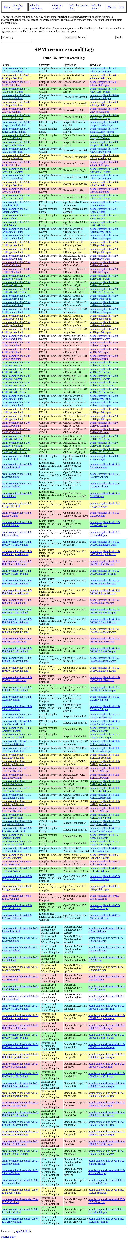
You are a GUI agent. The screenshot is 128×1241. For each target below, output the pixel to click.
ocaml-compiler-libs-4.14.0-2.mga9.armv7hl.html (17, 723)
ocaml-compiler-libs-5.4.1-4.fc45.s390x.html (16, 83)
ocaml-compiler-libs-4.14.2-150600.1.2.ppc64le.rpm (105, 669)
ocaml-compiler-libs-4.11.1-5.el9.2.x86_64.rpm (105, 783)
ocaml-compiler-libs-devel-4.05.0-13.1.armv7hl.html (20, 1220)
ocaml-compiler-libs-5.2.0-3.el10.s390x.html (16, 424)
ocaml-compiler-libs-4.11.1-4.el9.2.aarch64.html (17, 796)
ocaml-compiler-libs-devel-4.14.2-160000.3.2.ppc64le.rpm (106, 1094)
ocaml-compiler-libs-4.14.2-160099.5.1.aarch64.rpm (105, 543)
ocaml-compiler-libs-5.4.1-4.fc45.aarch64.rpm (104, 70)
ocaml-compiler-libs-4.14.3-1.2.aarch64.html (17, 466)
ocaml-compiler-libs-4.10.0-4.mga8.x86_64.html (17, 843)
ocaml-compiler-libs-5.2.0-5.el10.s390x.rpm (104, 264)
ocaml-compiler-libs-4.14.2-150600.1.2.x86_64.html (17, 688)
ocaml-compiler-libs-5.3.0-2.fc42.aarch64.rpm (104, 177)
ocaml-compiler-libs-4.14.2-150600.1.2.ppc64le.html (17, 669)
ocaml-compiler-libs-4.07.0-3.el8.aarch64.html (17, 850)
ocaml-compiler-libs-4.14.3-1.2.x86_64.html (17, 524)
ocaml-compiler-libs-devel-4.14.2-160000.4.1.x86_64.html (20, 1075)
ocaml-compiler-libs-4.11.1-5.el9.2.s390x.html (17, 769)
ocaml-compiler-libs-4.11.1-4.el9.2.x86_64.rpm (105, 816)
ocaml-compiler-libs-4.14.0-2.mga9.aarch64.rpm (105, 716)
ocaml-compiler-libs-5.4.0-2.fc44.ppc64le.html (16, 103)
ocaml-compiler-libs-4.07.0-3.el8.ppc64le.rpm (105, 856)
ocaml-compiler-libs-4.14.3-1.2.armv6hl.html (17, 475)
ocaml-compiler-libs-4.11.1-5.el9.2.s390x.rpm (105, 769)
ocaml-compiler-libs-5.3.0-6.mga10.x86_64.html (16, 143)
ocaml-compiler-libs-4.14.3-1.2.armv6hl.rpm (105, 475)
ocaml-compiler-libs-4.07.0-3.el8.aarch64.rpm (105, 850)
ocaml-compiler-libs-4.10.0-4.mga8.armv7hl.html (17, 830)
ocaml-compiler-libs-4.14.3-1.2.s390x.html (17, 514)
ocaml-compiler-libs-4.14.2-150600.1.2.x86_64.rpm (105, 688)
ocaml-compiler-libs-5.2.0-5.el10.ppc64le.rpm (104, 244)
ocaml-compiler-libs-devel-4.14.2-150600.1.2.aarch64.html (20, 1123)
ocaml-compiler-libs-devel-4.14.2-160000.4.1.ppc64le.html (20, 1055)
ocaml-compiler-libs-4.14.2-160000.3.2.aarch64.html (17, 621)
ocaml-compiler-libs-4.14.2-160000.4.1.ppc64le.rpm (105, 592)
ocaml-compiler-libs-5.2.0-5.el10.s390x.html (16, 264)
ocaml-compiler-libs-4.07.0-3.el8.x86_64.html (17, 870)
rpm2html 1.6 (23, 1231)
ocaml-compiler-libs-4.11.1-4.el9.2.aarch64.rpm (105, 796)
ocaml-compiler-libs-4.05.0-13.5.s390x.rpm (105, 897)
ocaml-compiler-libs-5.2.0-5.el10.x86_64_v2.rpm (104, 290)
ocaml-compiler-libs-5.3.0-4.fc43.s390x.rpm (104, 164)
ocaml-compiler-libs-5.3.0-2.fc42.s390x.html (16, 190)
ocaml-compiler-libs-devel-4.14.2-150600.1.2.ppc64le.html (20, 1133)
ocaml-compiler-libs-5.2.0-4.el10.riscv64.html (16, 337)
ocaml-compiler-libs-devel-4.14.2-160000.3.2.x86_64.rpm (106, 1114)
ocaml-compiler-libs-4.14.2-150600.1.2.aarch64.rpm (105, 659)
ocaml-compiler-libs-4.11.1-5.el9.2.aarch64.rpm (105, 743)
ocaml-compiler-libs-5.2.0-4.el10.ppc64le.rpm (104, 317)
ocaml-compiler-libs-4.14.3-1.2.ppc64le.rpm (105, 504)
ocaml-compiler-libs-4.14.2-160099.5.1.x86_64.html (17, 572)
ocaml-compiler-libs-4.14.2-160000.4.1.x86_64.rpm (105, 611)
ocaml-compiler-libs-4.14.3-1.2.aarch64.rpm (105, 466)
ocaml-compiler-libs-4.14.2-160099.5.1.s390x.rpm (105, 562)
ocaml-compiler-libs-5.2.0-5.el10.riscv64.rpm (104, 257)
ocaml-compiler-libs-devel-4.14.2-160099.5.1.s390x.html (20, 1026)
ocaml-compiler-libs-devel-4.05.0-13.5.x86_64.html (20, 1210)
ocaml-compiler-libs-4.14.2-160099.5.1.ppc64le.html (17, 553)
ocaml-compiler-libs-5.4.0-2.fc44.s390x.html (16, 110)
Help (121, 7)
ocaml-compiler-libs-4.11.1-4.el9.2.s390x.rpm (105, 809)
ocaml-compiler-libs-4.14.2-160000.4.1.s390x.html (17, 601)
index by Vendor (57, 7)
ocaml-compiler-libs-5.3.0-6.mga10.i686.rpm (104, 137)
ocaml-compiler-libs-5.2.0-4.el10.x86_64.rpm (104, 364)
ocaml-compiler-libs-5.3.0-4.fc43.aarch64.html (16, 150)
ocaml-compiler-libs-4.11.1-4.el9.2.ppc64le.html (17, 803)
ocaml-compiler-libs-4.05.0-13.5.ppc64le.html (17, 887)
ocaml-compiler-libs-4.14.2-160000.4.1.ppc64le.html (17, 592)
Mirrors (112, 7)
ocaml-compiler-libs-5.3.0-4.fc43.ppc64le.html (16, 157)
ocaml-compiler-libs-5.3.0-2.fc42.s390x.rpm (104, 190)
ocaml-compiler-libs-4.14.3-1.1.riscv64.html (17, 533)
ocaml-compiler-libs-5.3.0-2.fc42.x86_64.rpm (104, 197)
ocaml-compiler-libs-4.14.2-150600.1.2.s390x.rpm (105, 679)
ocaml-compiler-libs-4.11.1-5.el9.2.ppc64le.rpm (105, 756)
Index (7, 7)
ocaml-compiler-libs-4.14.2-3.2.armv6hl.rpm (105, 698)
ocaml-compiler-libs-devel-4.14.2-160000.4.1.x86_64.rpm (106, 1075)
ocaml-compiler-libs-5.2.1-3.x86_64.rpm (104, 217)
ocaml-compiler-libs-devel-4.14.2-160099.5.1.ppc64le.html (20, 1017)
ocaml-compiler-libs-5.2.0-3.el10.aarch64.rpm (104, 397)
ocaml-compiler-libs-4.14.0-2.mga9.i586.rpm (105, 729)
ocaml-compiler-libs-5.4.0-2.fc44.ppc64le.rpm (104, 103)
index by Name (96, 7)
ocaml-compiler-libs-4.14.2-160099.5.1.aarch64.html (17, 543)
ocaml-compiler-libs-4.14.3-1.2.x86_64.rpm (105, 524)
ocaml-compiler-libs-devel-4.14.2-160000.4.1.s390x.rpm (106, 1065)
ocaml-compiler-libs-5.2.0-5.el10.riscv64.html (16, 257)
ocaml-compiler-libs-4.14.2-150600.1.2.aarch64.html (17, 659)
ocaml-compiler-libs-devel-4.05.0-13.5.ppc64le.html (20, 1191)
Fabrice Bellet (8, 1236)
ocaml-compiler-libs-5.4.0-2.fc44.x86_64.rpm (104, 117)
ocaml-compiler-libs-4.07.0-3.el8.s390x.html (17, 863)
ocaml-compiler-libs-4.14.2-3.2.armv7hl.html (17, 708)
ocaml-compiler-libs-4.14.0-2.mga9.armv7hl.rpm (105, 723)
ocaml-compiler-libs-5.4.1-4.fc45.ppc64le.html (16, 77)
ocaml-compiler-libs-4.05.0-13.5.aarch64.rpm (105, 878)
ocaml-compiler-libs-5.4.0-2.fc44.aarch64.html (16, 97)
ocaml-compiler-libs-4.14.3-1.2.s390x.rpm (105, 514)
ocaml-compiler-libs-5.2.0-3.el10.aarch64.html (16, 397)
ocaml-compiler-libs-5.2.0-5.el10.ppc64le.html (16, 244)
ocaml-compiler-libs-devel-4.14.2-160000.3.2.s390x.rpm (106, 1104)
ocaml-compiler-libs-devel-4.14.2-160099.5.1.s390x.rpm (106, 1026)
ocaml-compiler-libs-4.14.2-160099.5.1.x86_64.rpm (105, 572)
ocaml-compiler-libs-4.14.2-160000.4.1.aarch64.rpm (105, 582)
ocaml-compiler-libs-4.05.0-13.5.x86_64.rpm (105, 907)
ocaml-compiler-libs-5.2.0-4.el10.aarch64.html (16, 297)
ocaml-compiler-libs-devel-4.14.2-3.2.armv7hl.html (20, 1172)
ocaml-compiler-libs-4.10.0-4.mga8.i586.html (17, 836)
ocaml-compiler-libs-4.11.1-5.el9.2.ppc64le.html (17, 756)
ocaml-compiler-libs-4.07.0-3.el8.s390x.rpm (105, 863)
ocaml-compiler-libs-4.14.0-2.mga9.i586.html (17, 729)
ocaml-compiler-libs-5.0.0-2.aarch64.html (16, 457)
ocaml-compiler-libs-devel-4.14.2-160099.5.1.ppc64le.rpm (106, 1017)
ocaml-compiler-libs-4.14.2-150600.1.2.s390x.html (17, 679)
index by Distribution (36, 7)
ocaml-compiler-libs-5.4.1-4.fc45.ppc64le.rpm (104, 77)
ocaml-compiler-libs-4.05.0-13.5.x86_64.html (17, 907)
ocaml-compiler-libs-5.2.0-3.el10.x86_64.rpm (104, 437)
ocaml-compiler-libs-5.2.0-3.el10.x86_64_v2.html (16, 451)
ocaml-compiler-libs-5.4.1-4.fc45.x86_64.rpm (104, 90)
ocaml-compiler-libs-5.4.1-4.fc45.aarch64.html (16, 70)
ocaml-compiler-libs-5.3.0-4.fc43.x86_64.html (16, 170)
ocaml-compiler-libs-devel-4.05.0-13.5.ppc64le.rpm (106, 1191)
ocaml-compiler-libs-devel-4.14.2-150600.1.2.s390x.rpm (106, 1143)
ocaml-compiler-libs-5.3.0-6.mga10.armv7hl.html (16, 130)
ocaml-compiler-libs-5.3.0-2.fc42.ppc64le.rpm (104, 184)
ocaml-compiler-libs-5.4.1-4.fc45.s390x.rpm (104, 83)
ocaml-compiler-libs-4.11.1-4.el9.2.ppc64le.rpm (105, 803)
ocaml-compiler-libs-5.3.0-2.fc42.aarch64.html (16, 177)
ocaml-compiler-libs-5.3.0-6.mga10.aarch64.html (16, 123)
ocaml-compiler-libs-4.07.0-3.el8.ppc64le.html (17, 856)
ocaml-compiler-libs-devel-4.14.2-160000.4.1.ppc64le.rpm (106, 1055)
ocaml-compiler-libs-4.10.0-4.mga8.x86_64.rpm (105, 843)
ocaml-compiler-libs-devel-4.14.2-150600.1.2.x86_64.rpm (106, 1152)
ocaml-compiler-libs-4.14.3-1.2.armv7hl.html (17, 485)
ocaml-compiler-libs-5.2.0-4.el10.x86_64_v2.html (16, 384)
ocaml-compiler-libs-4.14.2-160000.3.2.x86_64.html (17, 650)
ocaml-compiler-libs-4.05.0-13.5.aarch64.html (17, 878)
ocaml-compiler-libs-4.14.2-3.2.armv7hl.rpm (105, 708)
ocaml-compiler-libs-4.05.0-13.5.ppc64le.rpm (105, 887)
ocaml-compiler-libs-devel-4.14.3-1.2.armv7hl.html (20, 949)
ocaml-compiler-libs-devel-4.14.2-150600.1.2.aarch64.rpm (106, 1123)
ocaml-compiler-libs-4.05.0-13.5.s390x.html (17, 897)
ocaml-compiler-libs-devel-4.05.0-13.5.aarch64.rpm (106, 1181)
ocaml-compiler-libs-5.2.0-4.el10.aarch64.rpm (104, 297)
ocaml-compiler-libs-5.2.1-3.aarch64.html (16, 204)
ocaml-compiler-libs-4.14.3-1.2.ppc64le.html (17, 504)
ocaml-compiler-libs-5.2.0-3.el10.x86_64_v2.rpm (104, 451)
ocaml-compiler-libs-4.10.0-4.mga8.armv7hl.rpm (105, 830)
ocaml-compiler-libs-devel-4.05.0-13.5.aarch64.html (20, 1181)
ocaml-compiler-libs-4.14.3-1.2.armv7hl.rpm (105, 485)
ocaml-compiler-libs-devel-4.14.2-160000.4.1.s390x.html (20, 1065)
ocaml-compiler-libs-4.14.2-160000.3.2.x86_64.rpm (105, 650)
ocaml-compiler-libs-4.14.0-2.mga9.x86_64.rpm (105, 736)
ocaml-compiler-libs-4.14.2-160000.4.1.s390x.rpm (105, 601)
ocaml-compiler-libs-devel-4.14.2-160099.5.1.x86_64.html (20, 1036)
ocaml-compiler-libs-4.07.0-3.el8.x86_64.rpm (105, 870)
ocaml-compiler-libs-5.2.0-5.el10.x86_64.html (16, 277)
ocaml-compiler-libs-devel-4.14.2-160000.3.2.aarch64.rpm (106, 1085)
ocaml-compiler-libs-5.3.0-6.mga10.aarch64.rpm (104, 123)
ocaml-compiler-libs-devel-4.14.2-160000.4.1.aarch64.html (20, 1046)
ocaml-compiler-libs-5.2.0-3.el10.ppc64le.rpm (104, 411)
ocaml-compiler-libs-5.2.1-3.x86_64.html (16, 217)
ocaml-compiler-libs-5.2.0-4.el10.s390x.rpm (104, 344)
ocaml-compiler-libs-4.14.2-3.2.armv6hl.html (17, 698)
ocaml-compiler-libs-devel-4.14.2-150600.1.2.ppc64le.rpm (106, 1133)
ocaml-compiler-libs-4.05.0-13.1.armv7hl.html (17, 917)
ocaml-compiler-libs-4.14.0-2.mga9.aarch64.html (17, 716)
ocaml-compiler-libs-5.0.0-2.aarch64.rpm (104, 457)
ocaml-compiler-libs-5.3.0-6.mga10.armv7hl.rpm (104, 130)
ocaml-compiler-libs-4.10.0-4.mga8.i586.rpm (105, 836)
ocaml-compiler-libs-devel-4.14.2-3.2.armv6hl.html (20, 1162)
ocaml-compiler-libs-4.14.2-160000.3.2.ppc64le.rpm (105, 630)
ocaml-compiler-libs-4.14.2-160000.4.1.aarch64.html (17, 582)
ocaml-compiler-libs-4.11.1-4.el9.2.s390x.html (17, 809)
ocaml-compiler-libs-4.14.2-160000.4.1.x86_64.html (17, 611)
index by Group (17, 7)
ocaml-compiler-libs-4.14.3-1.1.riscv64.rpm (105, 533)
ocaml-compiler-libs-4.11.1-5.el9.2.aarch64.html (17, 743)
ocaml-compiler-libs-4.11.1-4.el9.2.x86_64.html (17, 816)
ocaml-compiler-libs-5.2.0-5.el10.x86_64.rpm (104, 277)
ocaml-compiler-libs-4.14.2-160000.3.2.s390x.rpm (105, 640)
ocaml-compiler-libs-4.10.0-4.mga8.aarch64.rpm (105, 823)
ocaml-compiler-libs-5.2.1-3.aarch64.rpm (104, 204)
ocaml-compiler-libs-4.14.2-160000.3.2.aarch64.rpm (105, 621)
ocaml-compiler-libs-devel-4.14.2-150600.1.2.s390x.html (20, 1143)
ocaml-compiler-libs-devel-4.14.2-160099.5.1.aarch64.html (20, 1007)
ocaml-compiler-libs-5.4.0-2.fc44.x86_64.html (16, 117)
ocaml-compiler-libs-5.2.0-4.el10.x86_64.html (16, 364)
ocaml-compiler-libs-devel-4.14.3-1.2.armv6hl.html (20, 939)
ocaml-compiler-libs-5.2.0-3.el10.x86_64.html (16, 437)
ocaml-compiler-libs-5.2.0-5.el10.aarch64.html (16, 230)
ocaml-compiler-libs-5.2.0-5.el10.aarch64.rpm (104, 230)
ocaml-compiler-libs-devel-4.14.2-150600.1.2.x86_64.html (20, 1152)
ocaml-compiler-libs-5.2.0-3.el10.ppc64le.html (16, 411)
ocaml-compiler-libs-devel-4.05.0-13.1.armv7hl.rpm (106, 1220)
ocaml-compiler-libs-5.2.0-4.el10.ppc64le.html (16, 317)
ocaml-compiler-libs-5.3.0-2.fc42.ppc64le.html (16, 184)
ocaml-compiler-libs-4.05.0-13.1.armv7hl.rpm (105, 917)
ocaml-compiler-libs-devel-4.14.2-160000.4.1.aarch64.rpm (106, 1046)
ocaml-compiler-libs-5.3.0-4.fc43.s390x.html (16, 164)
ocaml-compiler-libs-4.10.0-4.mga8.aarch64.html (17, 823)
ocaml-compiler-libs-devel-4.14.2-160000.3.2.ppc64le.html (20, 1094)
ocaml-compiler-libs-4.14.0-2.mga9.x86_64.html (17, 736)
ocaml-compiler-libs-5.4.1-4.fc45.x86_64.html (16, 90)
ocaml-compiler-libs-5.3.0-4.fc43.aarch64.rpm (104, 150)
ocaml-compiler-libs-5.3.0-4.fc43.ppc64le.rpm (104, 157)
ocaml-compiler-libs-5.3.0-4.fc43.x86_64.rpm (104, 170)
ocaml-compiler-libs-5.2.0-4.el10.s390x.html (16, 344)
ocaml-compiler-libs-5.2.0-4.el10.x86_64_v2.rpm (104, 384)
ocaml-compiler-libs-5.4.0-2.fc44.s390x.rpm (104, 110)
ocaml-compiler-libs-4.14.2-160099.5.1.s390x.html (17, 562)
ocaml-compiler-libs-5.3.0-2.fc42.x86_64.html (16, 197)
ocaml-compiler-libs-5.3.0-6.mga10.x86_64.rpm (104, 143)
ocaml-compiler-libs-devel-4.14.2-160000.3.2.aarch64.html (20, 1085)
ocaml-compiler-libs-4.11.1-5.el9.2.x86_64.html (17, 783)
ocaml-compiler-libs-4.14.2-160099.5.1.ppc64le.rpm (105, 553)
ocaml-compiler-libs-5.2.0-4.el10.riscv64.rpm (104, 337)
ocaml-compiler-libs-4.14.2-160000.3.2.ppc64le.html (17, 630)
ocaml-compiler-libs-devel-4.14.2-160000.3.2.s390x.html (20, 1104)
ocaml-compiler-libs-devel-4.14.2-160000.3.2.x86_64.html (20, 1114)
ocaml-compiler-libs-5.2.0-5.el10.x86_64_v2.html (16, 290)
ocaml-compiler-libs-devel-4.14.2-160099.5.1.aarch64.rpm (106, 1007)
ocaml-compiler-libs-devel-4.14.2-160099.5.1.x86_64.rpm (106, 1036)
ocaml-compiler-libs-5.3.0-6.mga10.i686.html (16, 137)
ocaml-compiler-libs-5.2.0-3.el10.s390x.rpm (104, 424)
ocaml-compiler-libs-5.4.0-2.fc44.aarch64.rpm (104, 97)
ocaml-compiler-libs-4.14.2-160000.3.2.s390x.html (17, 640)
